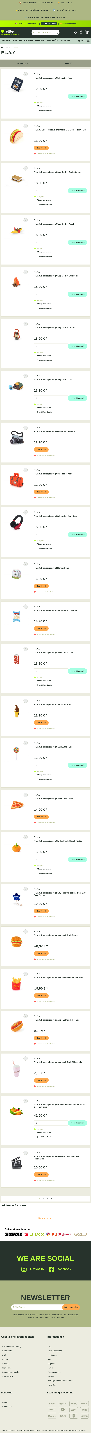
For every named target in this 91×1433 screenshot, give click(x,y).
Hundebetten (52, 1355)
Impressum (6, 1368)
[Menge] (51, 96)
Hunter (50, 1368)
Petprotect (51, 1364)
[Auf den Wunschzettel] (26, 74)
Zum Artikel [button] (41, 148)
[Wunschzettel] (75, 32)
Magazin (51, 1376)
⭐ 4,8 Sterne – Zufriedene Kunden (32, 10)
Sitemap (5, 1364)
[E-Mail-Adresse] (37, 1307)
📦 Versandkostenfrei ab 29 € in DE (36, 3)
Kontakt (5, 1402)
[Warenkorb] (87, 32)
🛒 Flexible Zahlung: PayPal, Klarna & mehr (45, 17)
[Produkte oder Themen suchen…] (42, 32)
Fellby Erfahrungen (55, 1351)
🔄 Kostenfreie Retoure (64, 10)
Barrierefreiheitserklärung (11, 1347)
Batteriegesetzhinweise (10, 1372)
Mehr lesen (44, 1218)
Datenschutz (7, 1351)
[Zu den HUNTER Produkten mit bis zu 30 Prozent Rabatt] (45, 23)
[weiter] (51, 1199)
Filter (68, 63)
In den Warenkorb (77, 96)
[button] (81, 32)
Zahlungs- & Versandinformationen (60, 1381)
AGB (4, 1355)
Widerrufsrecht (7, 1376)
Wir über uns (7, 1407)
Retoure (5, 1359)
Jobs (49, 1359)
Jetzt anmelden (71, 1307)
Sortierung (22, 63)
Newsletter (52, 1385)
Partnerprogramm (54, 1372)
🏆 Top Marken (65, 3)
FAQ (49, 1347)
